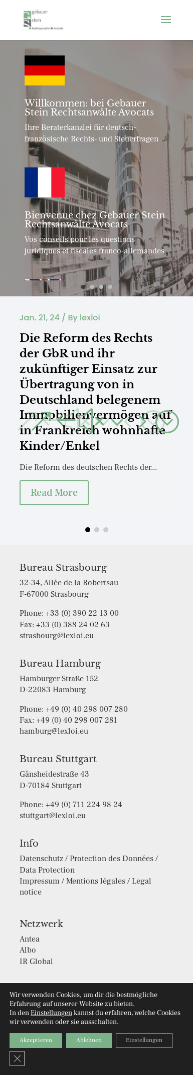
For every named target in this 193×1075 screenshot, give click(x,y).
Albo (28, 950)
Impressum (117, 1017)
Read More (54, 492)
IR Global (36, 962)
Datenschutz (67, 1017)
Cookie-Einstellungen (91, 1032)
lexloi (90, 317)
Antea (30, 939)
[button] (104, 421)
